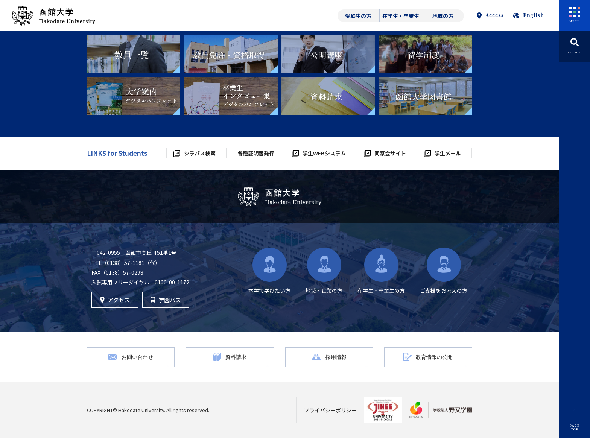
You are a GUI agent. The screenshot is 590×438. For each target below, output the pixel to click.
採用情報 (336, 356)
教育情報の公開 (434, 356)
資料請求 (235, 356)
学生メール (448, 153)
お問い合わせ (137, 356)
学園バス (166, 300)
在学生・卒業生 (400, 16)
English (528, 15)
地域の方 (442, 16)
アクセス (115, 300)
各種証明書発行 (255, 153)
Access (490, 15)
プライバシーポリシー (330, 410)
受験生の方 (358, 16)
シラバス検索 (200, 153)
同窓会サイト (390, 153)
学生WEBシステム (324, 153)
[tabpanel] (134, 54)
